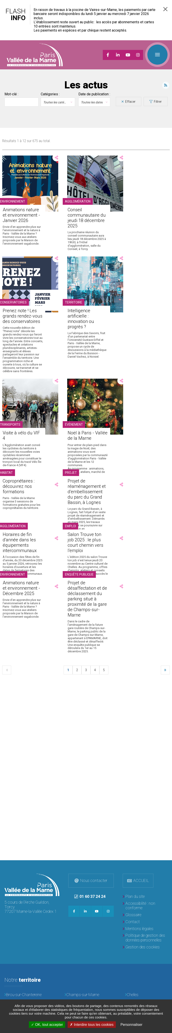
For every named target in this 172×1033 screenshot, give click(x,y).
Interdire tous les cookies (91, 1025)
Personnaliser (131, 1025)
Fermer (165, 9)
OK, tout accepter (47, 1025)
